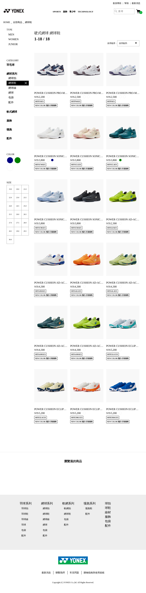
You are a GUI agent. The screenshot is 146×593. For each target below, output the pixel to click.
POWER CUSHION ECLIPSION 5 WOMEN (58, 409)
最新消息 (136, 3)
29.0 (17, 231)
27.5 (17, 223)
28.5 (10, 231)
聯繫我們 (60, 572)
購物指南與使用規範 (94, 572)
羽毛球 (10, 64)
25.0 (25, 206)
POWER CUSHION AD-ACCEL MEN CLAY (59, 346)
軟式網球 (12, 111)
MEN (11, 34)
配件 (9, 138)
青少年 (72, 11)
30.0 (10, 239)
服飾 (65, 11)
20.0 (17, 189)
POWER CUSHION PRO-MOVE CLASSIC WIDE (97, 93)
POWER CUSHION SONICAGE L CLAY (92, 156)
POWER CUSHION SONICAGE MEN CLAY (59, 219)
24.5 (17, 206)
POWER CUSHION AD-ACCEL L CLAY (92, 282)
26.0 (17, 214)
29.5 (25, 231)
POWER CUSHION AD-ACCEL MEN (91, 346)
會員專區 (117, 3)
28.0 (25, 223)
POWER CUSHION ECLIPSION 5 (125, 409)
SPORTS (57, 11)
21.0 (25, 189)
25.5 (10, 214)
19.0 (10, 189)
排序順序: (123, 43)
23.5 (25, 197)
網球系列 (12, 73)
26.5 (25, 214)
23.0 (17, 197)
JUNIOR (13, 44)
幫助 (126, 3)
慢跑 (9, 129)
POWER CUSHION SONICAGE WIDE (55, 156)
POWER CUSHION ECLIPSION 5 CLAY (92, 409)
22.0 (10, 197)
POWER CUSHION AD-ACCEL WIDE (55, 282)
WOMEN (13, 39)
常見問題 (74, 572)
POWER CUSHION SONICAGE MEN (91, 219)
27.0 (10, 223)
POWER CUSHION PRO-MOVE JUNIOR (57, 93)
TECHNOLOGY (85, 11)
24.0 (10, 206)
